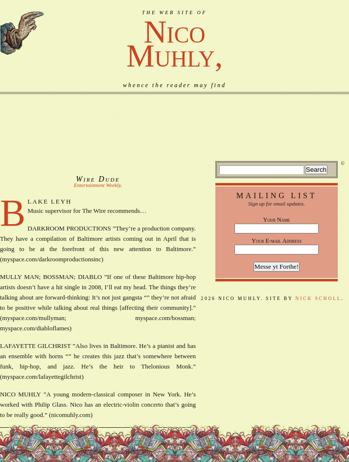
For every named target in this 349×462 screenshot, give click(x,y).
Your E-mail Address (277, 240)
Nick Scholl (319, 298)
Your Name (276, 219)
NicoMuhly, (174, 43)
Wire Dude (98, 179)
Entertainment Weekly (97, 185)
